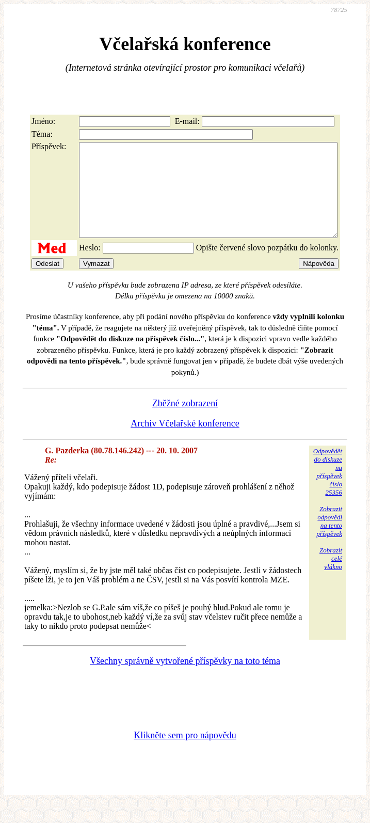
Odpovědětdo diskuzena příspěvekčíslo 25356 (327, 490)
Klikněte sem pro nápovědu (185, 754)
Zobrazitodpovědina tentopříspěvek (329, 540)
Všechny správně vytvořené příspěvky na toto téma (185, 679)
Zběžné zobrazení (185, 422)
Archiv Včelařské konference (185, 442)
